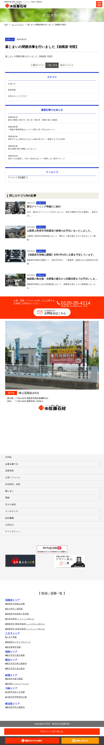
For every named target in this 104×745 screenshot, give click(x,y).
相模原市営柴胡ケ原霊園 (17, 614)
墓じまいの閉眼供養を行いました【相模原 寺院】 (29, 56)
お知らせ (12, 84)
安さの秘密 (10, 504)
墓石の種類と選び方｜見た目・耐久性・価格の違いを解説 (32, 120)
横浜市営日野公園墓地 (16, 663)
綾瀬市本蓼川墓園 (14, 679)
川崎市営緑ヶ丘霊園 (15, 692)
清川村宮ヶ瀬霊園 (14, 609)
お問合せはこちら (57, 312)
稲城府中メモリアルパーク (18, 642)
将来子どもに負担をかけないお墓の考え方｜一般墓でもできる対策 (36, 139)
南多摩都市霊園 (13, 647)
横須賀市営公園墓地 (15, 707)
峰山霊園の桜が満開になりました (22, 149)
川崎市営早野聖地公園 (16, 697)
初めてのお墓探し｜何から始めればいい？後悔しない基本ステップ (36, 158)
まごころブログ (17, 25)
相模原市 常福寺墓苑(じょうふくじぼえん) (25, 629)
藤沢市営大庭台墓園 (15, 655)
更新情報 (12, 90)
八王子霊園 (11, 637)
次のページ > (66, 65)
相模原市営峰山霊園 (15, 604)
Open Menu (99, 4)
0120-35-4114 (75, 302)
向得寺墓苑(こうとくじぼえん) (20, 619)
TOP (6, 25)
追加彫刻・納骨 (12, 484)
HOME (8, 457)
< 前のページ (37, 65)
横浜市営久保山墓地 (15, 668)
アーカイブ (12, 177)
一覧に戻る (52, 65)
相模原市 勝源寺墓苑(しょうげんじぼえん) (25, 624)
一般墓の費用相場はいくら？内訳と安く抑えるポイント (31, 129)
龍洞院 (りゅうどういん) (17, 684)
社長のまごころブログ (17, 96)
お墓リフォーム (12, 477)
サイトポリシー (12, 531)
